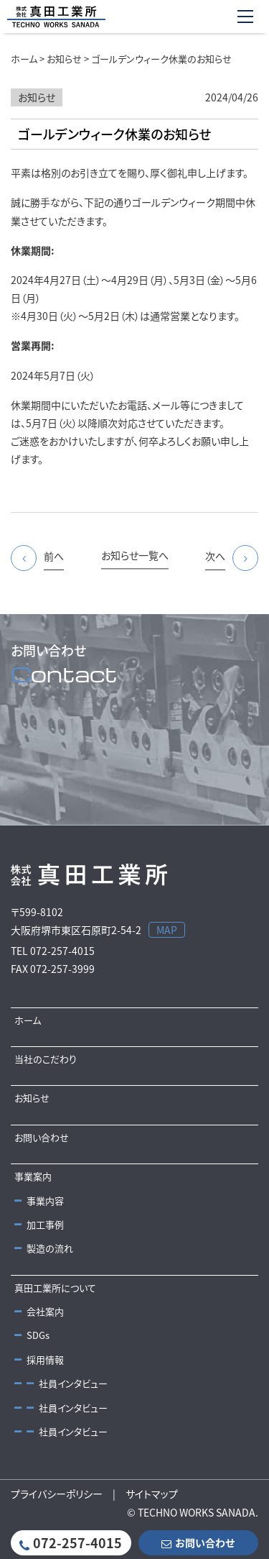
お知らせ (31, 1098)
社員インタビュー (61, 1383)
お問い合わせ (41, 1137)
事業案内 (33, 1176)
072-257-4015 (70, 1542)
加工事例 (39, 1224)
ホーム (27, 1020)
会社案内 (39, 1311)
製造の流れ (43, 1248)
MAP (166, 930)
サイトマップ (152, 1493)
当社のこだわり (45, 1059)
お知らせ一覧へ (135, 555)
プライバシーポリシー (57, 1493)
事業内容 (39, 1200)
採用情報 (39, 1359)
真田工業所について (55, 1287)
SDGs (31, 1335)
